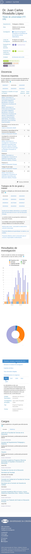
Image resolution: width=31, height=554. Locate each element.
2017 (11, 378)
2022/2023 (13, 88)
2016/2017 (22, 202)
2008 (6, 381)
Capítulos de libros (8, 368)
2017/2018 (13, 202)
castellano (9, 2)
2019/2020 (22, 199)
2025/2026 (13, 85)
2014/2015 (13, 206)
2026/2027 (5, 85)
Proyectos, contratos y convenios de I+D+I (14, 361)
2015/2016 (5, 206)
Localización (4, 532)
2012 (22, 378)
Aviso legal (4, 534)
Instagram (4, 541)
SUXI (24, 41)
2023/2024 (5, 88)
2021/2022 (22, 88)
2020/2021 (13, 199)
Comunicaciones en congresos (12, 375)
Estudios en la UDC (6, 528)
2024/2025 (22, 85)
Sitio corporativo (5, 526)
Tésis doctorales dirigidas (10, 371)
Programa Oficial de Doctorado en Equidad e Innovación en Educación (10, 149)
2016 (16, 378)
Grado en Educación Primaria (9, 133)
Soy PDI (16, 2)
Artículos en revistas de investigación (13, 364)
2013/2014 (22, 206)
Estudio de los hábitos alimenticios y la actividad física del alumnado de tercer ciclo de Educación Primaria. (14, 212)
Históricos (12, 429)
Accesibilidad (4, 535)
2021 (6, 378)
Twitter (3, 540)
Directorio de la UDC (18, 57)
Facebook (4, 538)
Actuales (5, 429)
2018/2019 (5, 202)
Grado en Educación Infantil (9, 128)
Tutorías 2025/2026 (23, 182)
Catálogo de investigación (7, 530)
